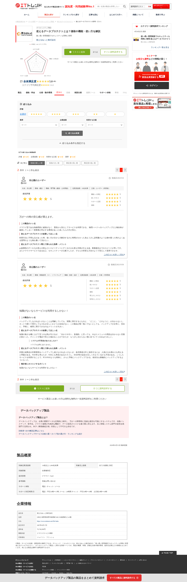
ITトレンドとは (46, 560)
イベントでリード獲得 (63, 570)
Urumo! (54, 573)
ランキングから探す (71, 14)
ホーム (26, 14)
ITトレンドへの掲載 (48, 570)
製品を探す (49, 14)
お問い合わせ (143, 560)
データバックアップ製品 (46, 21)
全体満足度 (29, 81)
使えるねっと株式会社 (46, 40)
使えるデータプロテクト (65, 21)
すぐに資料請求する (113, 52)
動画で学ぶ (160, 14)
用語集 (44, 566)
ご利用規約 (57, 560)
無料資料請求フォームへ (161, 6)
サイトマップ (132, 560)
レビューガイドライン (70, 560)
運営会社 (122, 560)
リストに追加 (77, 52)
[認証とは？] (23, 183)
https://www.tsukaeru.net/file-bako (48, 521)
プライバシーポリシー (96, 560)
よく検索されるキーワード (83, 563)
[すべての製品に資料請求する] (124, 577)
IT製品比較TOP (20, 21)
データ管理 (31, 21)
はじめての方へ (115, 14)
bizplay (61, 573)
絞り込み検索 (72, 133)
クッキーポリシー (111, 560)
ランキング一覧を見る (160, 47)
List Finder (45, 573)
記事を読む (93, 14)
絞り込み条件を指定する (72, 143)
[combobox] (20, 125)
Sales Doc (69, 573)
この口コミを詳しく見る (114, 255)
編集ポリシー (83, 560)
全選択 (23, 114)
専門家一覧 (69, 563)
